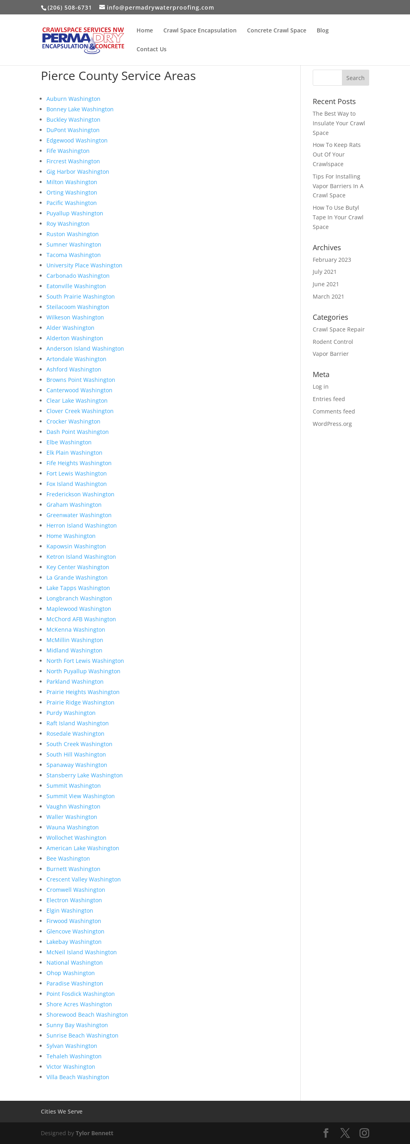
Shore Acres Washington (79, 1004)
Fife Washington (68, 151)
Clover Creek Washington (80, 411)
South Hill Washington (76, 754)
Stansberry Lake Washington (84, 775)
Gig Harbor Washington (77, 171)
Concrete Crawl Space (276, 31)
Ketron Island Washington (81, 556)
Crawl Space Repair (339, 329)
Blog (323, 31)
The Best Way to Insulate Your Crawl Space (339, 123)
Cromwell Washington (75, 889)
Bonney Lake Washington (80, 109)
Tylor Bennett (94, 1133)
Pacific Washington (71, 203)
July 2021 (325, 271)
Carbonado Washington (78, 275)
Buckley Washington (73, 119)
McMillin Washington (74, 640)
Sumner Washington (73, 244)
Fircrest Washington (73, 161)
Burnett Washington (73, 869)
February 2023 (332, 259)
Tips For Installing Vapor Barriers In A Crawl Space (338, 186)
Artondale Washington (76, 359)
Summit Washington (73, 785)
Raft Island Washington (77, 723)
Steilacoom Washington (77, 307)
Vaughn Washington (73, 806)
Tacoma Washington (73, 255)
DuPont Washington (73, 130)
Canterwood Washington (79, 390)
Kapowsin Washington (76, 546)
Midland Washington (74, 650)
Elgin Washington (69, 910)
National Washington (74, 962)
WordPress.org (332, 423)
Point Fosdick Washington (80, 993)
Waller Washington (71, 817)
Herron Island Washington (81, 525)
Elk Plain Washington (74, 452)
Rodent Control (333, 341)
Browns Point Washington (80, 379)
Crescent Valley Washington (83, 879)
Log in (321, 386)
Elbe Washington (69, 442)
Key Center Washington (77, 567)
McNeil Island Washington (81, 952)
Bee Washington (68, 858)
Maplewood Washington (78, 608)
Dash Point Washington (77, 432)
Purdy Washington (71, 713)
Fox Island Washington (76, 484)
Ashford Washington (73, 369)
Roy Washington (68, 223)
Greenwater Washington (79, 515)
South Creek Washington (79, 744)
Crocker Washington (73, 421)
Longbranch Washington (79, 598)
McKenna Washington (75, 629)
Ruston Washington (72, 234)
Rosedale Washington (75, 733)
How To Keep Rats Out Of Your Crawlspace (337, 154)
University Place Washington (84, 265)
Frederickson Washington (80, 494)
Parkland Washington (75, 681)
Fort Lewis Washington (76, 473)
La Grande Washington (77, 577)
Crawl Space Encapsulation (200, 31)
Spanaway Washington (76, 765)
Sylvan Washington (71, 1046)
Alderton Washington (74, 338)
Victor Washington (70, 1066)
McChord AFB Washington (81, 619)
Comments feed (334, 411)
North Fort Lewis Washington (85, 660)
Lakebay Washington (74, 941)
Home (145, 31)
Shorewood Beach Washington (87, 1014)
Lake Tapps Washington (78, 588)
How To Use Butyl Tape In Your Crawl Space (338, 217)
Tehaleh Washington (74, 1056)
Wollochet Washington (76, 837)
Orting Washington (71, 192)
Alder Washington (70, 327)
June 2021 (326, 284)
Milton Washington (71, 182)
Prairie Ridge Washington (80, 702)
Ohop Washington (70, 973)
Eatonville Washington (76, 286)
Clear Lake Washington (77, 400)
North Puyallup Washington (83, 671)
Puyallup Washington (74, 213)
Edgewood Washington (77, 140)
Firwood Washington (73, 921)
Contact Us (152, 49)
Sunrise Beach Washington (82, 1035)
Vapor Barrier (331, 353)
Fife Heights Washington (79, 463)
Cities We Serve (61, 1111)
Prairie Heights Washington (83, 692)
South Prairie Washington (80, 296)
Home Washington (71, 536)
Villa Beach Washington (77, 1077)
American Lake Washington (82, 848)
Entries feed (329, 399)
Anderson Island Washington (85, 348)
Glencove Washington (75, 931)
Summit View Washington (80, 796)
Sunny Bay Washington (77, 1025)
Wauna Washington (72, 827)
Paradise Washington (74, 983)
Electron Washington (74, 900)
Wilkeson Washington (75, 317)
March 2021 (328, 296)
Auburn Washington (73, 98)
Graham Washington (74, 504)
